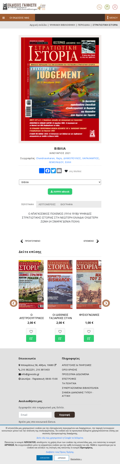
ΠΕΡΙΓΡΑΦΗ (27, 204)
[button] (107, 6)
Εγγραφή (64, 414)
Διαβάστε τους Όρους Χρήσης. (60, 452)
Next (103, 301)
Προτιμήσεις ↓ (76, 459)
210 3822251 (28, 369)
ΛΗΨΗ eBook (60, 191)
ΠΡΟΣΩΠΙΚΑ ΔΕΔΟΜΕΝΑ (75, 374)
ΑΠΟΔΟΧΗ (44, 458)
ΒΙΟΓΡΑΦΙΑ (66, 204)
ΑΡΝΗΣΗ (61, 458)
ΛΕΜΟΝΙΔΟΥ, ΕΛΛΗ (60, 162)
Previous (16, 301)
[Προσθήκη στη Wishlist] (31, 329)
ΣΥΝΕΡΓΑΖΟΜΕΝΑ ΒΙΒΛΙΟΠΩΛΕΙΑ (80, 387)
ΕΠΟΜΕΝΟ (89, 241)
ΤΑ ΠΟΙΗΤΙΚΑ (69, 383)
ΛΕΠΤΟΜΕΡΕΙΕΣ (47, 204)
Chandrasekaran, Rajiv (49, 158)
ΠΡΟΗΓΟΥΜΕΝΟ (32, 241)
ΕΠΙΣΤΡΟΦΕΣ (69, 378)
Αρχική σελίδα (38, 24)
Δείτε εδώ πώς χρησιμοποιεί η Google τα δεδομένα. (60, 438)
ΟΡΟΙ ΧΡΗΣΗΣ (69, 369)
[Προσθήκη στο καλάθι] (31, 336)
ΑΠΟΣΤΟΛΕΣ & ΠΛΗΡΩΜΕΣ (76, 365)
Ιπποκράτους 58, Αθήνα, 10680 (38, 365)
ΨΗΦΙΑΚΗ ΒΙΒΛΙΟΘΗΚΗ (62, 24)
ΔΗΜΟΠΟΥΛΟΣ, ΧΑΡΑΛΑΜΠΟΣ (81, 158)
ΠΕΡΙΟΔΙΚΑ (84, 24)
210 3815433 (43, 369)
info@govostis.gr (30, 374)
